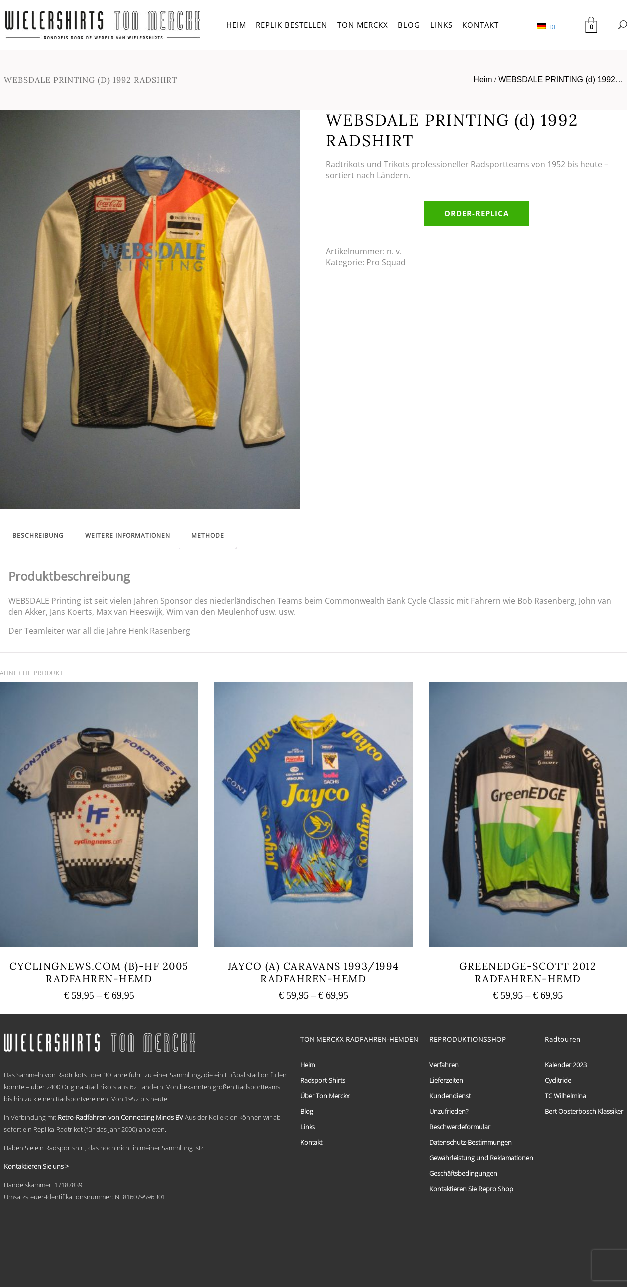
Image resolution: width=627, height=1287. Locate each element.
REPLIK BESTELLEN (291, 25)
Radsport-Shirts (322, 1080)
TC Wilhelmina (565, 1095)
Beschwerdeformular (459, 1126)
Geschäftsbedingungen (463, 1173)
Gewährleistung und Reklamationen (481, 1157)
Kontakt (311, 1142)
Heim (482, 79)
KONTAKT (480, 25)
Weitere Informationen (127, 535)
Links (307, 1126)
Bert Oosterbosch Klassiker (584, 1111)
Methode (207, 535)
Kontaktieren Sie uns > (36, 1166)
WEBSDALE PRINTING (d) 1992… (560, 79)
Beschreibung (38, 535)
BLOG (409, 25)
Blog (306, 1111)
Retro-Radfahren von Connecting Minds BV (120, 1117)
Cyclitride (558, 1080)
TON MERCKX (362, 25)
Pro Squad (386, 262)
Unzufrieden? (448, 1111)
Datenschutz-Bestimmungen (470, 1142)
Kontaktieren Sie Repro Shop (471, 1188)
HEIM (236, 25)
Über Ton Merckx (324, 1095)
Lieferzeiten (446, 1080)
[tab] (38, 535)
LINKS (441, 25)
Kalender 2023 (566, 1064)
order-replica (476, 213)
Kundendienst (450, 1095)
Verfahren (444, 1064)
